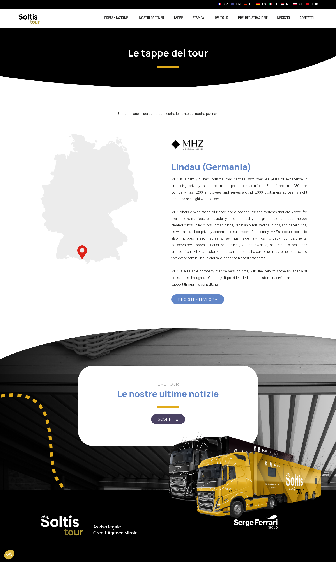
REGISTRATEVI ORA (197, 299)
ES (264, 4)
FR (226, 4)
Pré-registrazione (253, 17)
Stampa (198, 17)
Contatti (307, 17)
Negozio (283, 17)
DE (251, 4)
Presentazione (116, 17)
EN (238, 4)
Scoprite (168, 419)
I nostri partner (150, 17)
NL (288, 4)
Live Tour (221, 17)
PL (301, 4)
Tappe (178, 17)
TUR (315, 4)
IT (276, 4)
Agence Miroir (122, 533)
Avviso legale (107, 527)
